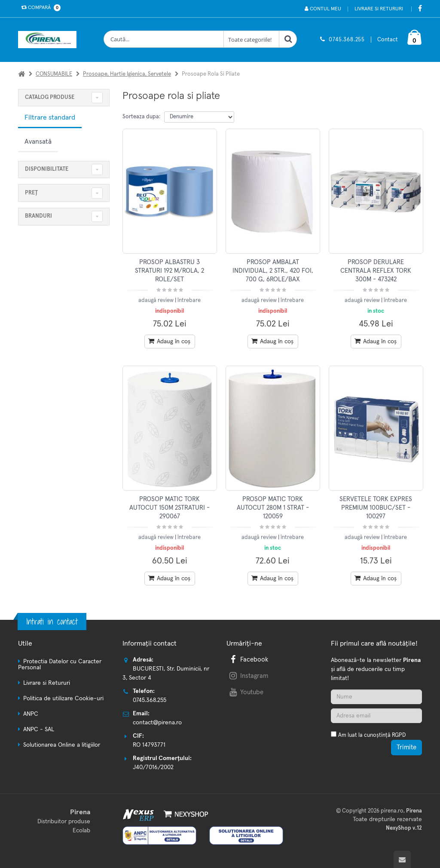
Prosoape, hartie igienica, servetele (127, 74)
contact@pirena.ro (157, 723)
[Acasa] (21, 74)
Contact (387, 40)
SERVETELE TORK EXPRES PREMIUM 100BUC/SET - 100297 (375, 508)
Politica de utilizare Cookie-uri (63, 699)
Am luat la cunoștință (372, 735)
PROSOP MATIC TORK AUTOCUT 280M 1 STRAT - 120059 (273, 508)
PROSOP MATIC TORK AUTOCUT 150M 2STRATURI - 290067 (169, 508)
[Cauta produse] (163, 39)
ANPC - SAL (38, 729)
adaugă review (156, 300)
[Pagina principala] (49, 39)
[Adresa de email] (376, 715)
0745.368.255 (347, 40)
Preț (31, 193)
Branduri (38, 216)
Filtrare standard (49, 117)
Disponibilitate (46, 169)
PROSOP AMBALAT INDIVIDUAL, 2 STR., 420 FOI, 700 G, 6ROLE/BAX (272, 271)
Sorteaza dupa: (141, 117)
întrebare (189, 300)
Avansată (38, 141)
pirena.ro (392, 811)
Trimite (406, 747)
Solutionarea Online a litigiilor (61, 745)
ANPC (30, 714)
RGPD (399, 735)
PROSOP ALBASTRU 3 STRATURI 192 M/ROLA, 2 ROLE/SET (169, 271)
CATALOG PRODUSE (49, 97)
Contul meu (323, 9)
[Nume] (376, 696)
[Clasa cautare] (251, 39)
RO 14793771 (149, 745)
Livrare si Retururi (378, 9)
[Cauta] (287, 39)
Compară (39, 7)
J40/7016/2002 (153, 767)
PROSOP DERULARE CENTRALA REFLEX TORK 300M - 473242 (375, 271)
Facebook (248, 659)
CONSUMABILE (54, 74)
